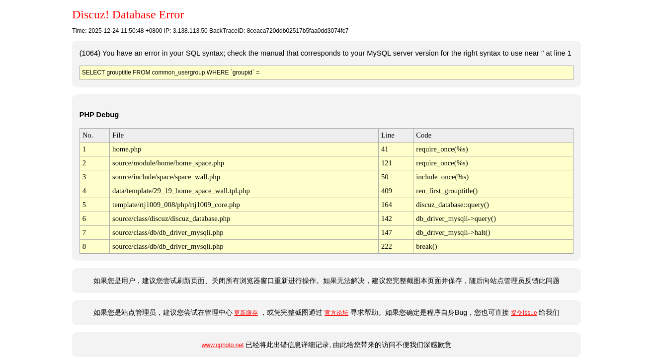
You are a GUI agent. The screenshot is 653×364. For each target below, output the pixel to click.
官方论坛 (336, 312)
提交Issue (524, 312)
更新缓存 (246, 312)
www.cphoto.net (223, 345)
